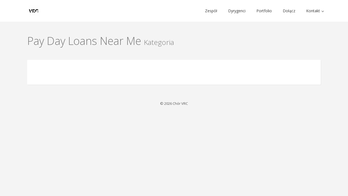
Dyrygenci (237, 10)
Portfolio (264, 10)
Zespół (211, 10)
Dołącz (289, 10)
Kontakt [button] (315, 10)
